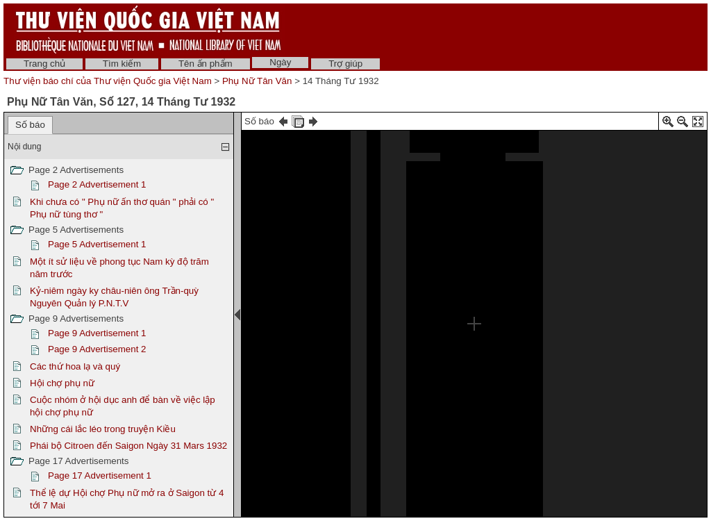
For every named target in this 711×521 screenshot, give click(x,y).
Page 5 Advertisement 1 (97, 244)
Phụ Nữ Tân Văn (257, 81)
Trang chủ (44, 63)
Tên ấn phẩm (205, 63)
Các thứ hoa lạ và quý (75, 366)
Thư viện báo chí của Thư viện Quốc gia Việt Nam (107, 81)
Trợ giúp (345, 63)
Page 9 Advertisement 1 (97, 333)
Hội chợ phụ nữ (62, 383)
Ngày (280, 62)
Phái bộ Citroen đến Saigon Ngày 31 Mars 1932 (128, 445)
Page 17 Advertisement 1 (99, 475)
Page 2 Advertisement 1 (97, 184)
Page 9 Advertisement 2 (97, 349)
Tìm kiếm (122, 63)
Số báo (30, 124)
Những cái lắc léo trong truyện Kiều (103, 429)
